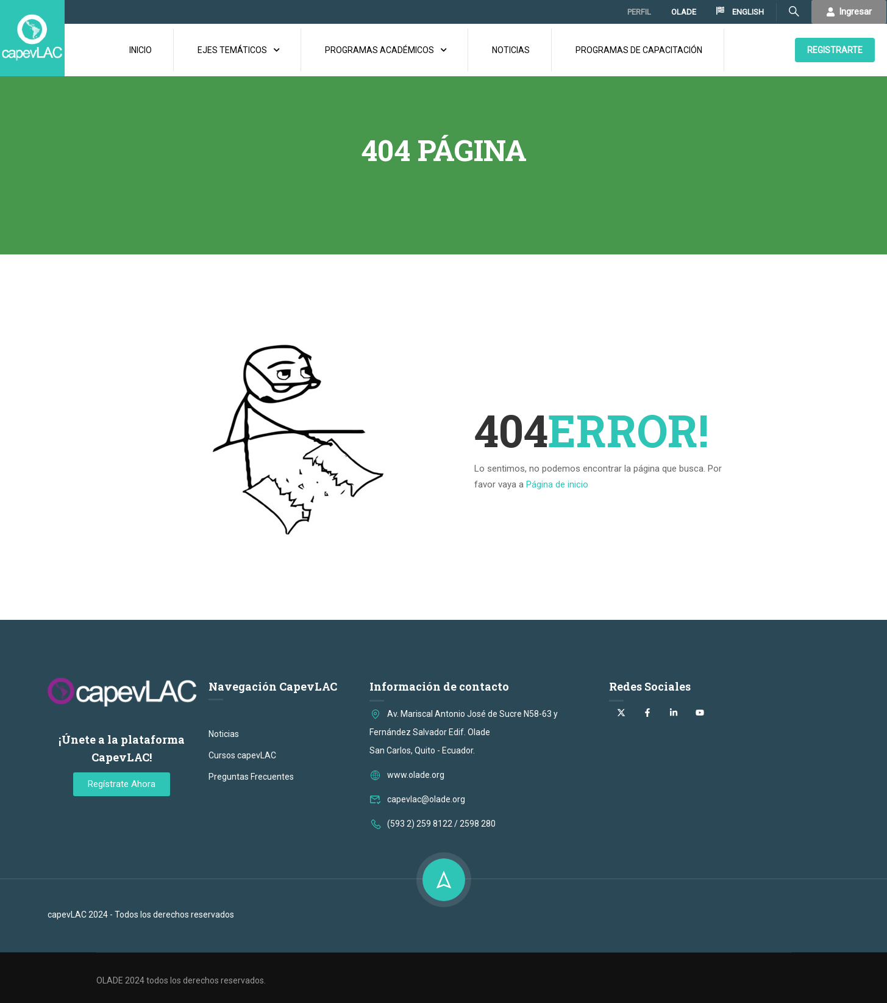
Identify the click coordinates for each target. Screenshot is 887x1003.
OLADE (683, 11)
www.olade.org (406, 841)
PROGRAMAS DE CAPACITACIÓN (638, 47)
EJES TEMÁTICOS (232, 47)
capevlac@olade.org (417, 866)
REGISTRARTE (835, 47)
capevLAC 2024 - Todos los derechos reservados (141, 981)
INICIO (140, 47)
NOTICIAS (511, 47)
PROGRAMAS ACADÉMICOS (379, 47)
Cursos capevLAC (242, 822)
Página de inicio (557, 479)
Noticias (223, 800)
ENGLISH (740, 11)
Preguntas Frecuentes (251, 843)
